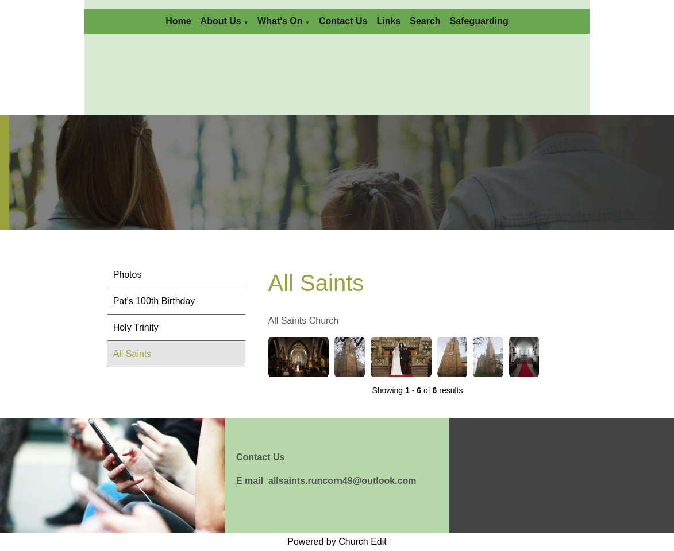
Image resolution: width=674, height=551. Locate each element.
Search (425, 21)
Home (178, 21)
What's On (279, 21)
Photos (127, 275)
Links (388, 21)
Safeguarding (479, 21)
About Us (221, 21)
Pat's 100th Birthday (154, 301)
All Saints (132, 354)
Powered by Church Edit (337, 541)
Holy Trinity (136, 327)
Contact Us (343, 21)
